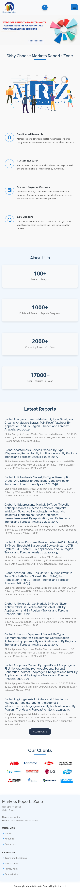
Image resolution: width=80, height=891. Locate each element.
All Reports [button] (40, 731)
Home (8, 833)
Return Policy (11, 874)
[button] (6, 30)
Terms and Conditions (16, 858)
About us (9, 839)
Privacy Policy (11, 869)
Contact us (10, 844)
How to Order (11, 863)
